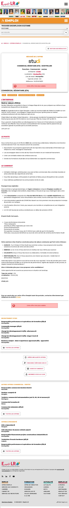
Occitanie (47, 493)
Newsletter (62, 491)
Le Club (60, 487)
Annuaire (47, 491)
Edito (45, 489)
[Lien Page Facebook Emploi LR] (9, 476)
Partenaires (62, 489)
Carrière (5, 489)
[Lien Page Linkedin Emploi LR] (6, 476)
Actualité (48, 482)
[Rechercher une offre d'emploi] (66, 32)
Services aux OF (29, 491)
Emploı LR (62, 482)
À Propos (61, 485)
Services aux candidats (10, 487)
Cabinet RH (5, 491)
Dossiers (27, 489)
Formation (29, 482)
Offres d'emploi (15, 43)
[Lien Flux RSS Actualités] (2, 476)
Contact (61, 495)
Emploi (6, 43)
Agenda (46, 487)
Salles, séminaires (30, 493)
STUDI (18, 297)
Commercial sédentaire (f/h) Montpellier (36, 43)
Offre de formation (31, 485)
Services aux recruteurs (10, 493)
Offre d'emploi (7, 485)
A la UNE (27, 495)
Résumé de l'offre (34, 57)
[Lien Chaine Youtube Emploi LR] (14, 476)
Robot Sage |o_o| (62, 502)
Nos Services (62, 493)
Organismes (28, 487)
